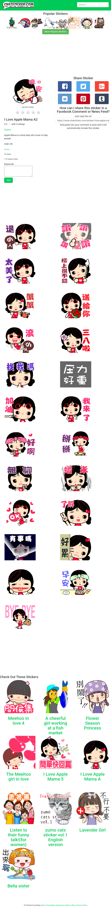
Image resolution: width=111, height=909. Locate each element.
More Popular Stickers (55, 31)
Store (73, 905)
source (7, 149)
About (43, 905)
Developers (51, 905)
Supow (7, 129)
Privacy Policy (81, 905)
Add (8, 180)
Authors (67, 905)
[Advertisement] (55, 57)
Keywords (60, 905)
